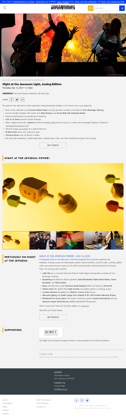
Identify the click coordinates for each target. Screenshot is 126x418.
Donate (5, 414)
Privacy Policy (100, 405)
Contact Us (41, 407)
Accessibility (7, 403)
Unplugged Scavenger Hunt (17, 126)
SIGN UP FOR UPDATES (85, 2)
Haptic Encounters (20, 129)
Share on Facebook (11, 100)
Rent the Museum (44, 400)
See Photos (53, 317)
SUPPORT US (42, 2)
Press (4, 407)
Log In (5, 400)
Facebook (85, 306)
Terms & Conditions (86, 405)
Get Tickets (53, 145)
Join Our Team (43, 403)
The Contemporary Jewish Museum (62, 5)
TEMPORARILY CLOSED (24, 2)
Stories (5, 410)
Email (90, 7)
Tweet (17, 99)
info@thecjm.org (60, 389)
